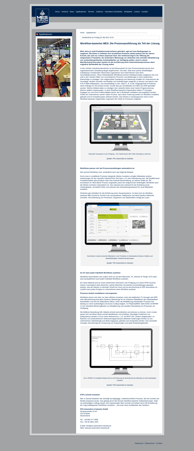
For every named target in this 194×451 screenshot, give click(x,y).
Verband (64, 12)
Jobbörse (99, 12)
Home (57, 12)
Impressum (139, 443)
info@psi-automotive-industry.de (98, 426)
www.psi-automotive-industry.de (97, 428)
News (72, 12)
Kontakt (145, 12)
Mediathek (128, 12)
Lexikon (137, 12)
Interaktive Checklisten (113, 12)
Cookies (159, 443)
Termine (91, 12)
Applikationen (81, 12)
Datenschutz (150, 443)
